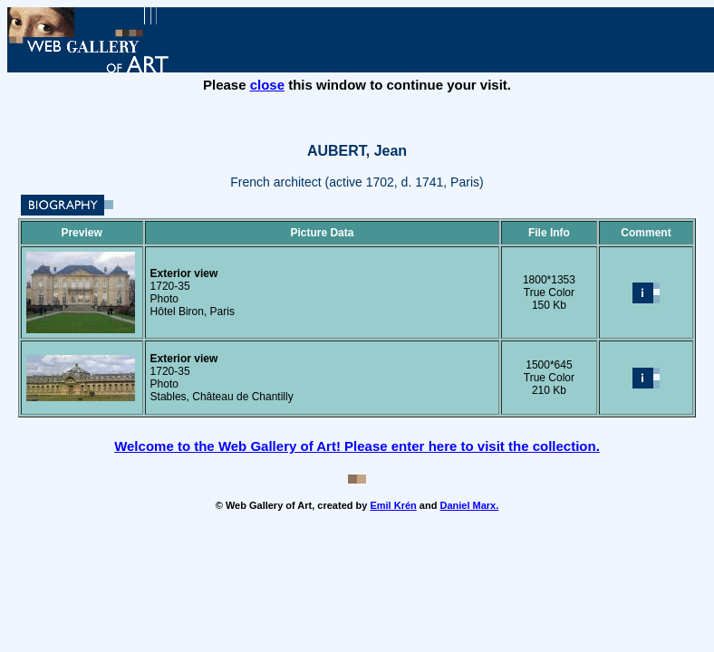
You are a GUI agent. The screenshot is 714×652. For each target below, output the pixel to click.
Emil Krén (393, 505)
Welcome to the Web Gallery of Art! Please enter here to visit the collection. (357, 446)
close (267, 84)
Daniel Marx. (468, 505)
